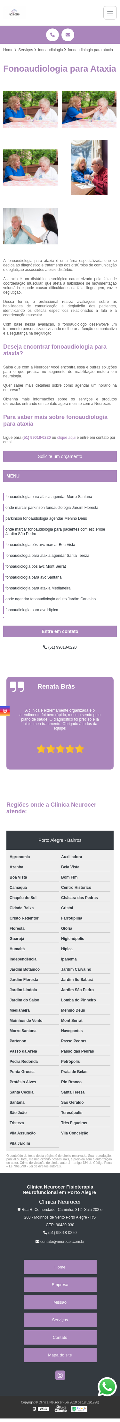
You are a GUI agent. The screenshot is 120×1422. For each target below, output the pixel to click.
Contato (60, 1337)
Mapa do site (60, 1355)
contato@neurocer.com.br (60, 1241)
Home (60, 1267)
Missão (60, 1302)
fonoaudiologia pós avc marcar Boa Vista (40, 544)
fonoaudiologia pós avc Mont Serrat (35, 566)
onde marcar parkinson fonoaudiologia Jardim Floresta (51, 507)
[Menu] (110, 13)
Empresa (60, 1284)
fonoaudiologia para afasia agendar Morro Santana (48, 496)
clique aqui (66, 437)
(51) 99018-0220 (37, 437)
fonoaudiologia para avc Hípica (31, 610)
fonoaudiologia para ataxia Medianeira (37, 588)
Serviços (60, 1319)
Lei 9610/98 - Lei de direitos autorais (35, 1166)
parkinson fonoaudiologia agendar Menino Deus (46, 518)
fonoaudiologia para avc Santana (33, 577)
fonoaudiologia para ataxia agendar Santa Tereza (47, 555)
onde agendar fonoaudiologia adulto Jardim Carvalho (50, 599)
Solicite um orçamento (60, 456)
